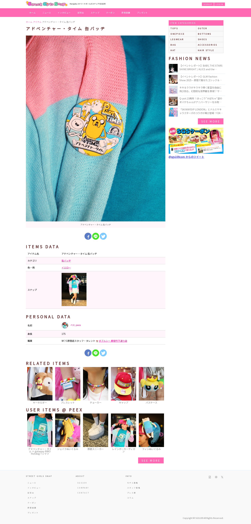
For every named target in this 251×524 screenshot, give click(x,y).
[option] (95, 132)
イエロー (66, 267)
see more (150, 460)
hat (173, 50)
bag (173, 44)
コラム (130, 497)
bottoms (204, 33)
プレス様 (131, 492)
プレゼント (142, 12)
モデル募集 (132, 483)
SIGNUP (208, 4)
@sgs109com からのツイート (186, 157)
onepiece (177, 33)
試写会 (81, 12)
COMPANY (83, 487)
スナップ (95, 12)
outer (202, 28)
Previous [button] (30, 385)
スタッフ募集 (133, 487)
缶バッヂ (66, 260)
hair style (206, 50)
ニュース (46, 12)
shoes (202, 39)
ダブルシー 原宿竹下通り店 (113, 340)
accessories (207, 44)
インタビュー (64, 12)
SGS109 (82, 483)
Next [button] (161, 385)
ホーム (32, 12)
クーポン (110, 12)
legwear (177, 39)
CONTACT (83, 492)
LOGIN (219, 4)
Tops (174, 28)
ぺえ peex (71, 325)
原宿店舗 (126, 12)
